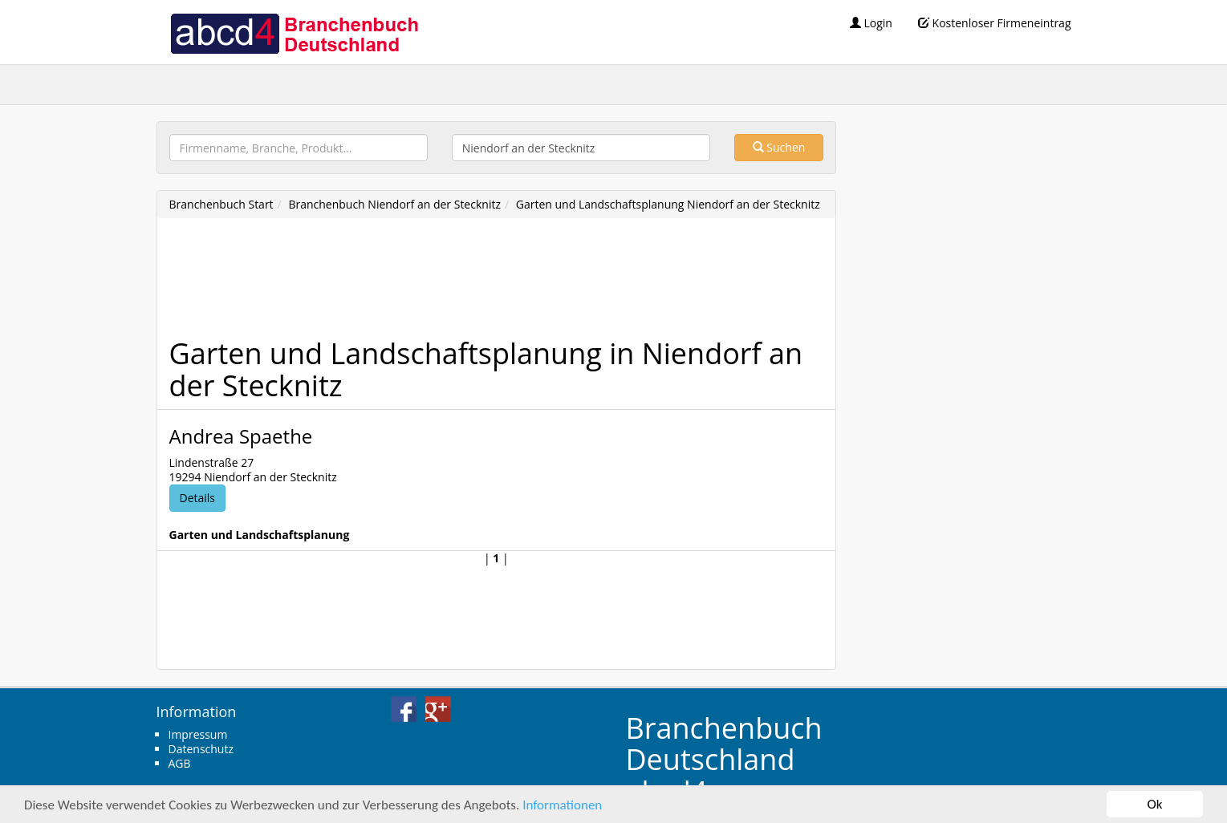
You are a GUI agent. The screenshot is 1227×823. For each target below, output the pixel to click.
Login (871, 22)
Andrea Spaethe (241, 436)
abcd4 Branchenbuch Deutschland (294, 32)
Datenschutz (201, 748)
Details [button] (198, 497)
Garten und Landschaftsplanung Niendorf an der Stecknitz (668, 204)
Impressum (198, 734)
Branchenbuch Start (221, 204)
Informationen (562, 805)
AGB (180, 763)
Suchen (779, 147)
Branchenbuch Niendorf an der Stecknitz (394, 204)
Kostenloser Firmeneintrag (994, 22)
